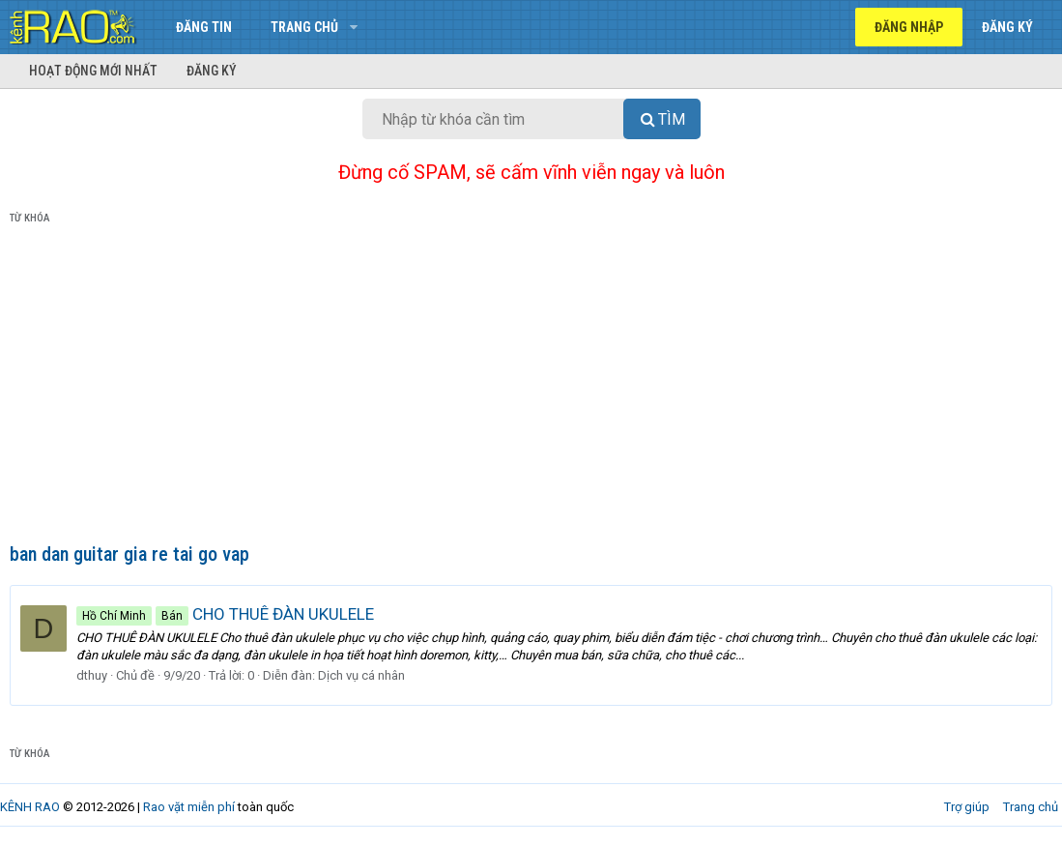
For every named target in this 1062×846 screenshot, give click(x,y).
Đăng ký (212, 70)
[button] (353, 27)
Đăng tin (204, 27)
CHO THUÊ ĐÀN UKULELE (225, 614)
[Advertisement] (531, 387)
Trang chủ (304, 27)
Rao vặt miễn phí (189, 807)
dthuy (91, 675)
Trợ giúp (967, 807)
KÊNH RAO (30, 807)
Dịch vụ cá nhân (361, 675)
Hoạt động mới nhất (93, 70)
